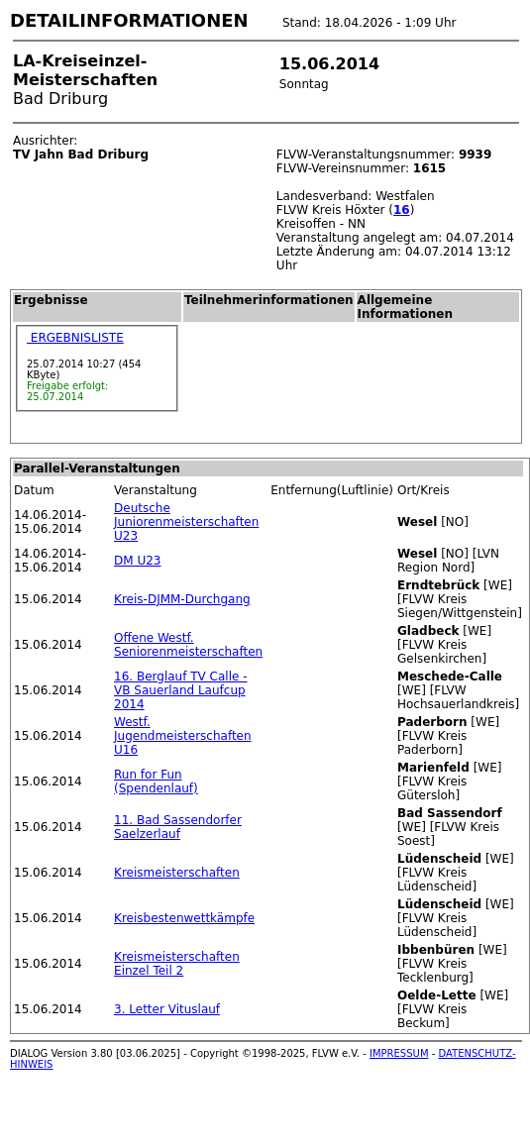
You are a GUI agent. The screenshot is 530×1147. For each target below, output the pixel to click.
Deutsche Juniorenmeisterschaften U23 (186, 522)
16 (401, 210)
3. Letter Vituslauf (167, 1009)
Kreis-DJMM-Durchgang (182, 599)
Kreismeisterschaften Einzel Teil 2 (177, 964)
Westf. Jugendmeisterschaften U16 (183, 736)
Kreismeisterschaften (177, 873)
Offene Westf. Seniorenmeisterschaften (188, 645)
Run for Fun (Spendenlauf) (156, 781)
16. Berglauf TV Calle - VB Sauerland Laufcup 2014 (180, 690)
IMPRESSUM (399, 1053)
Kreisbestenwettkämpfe (184, 918)
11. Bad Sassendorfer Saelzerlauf (178, 827)
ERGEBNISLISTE (75, 338)
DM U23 (137, 561)
